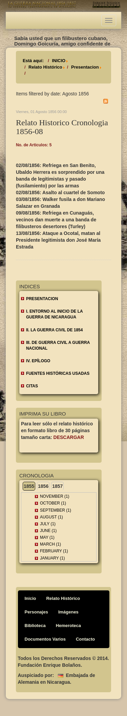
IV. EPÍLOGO (38, 361)
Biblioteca (35, 625)
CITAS (32, 386)
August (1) (51, 517)
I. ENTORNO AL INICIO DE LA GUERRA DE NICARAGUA (54, 314)
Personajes (36, 611)
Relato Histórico (45, 67)
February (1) (54, 551)
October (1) (53, 503)
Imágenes (68, 611)
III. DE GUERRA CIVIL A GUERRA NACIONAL (58, 345)
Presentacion (85, 67)
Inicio (30, 598)
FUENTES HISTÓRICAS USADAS (57, 373)
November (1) (54, 496)
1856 (43, 486)
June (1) (48, 530)
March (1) (50, 544)
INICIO (58, 60)
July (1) (48, 523)
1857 (57, 486)
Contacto (85, 639)
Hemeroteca (68, 625)
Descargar (69, 437)
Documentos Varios (45, 639)
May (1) (47, 537)
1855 (29, 486)
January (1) (52, 558)
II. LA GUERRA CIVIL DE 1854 (54, 330)
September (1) (55, 510)
